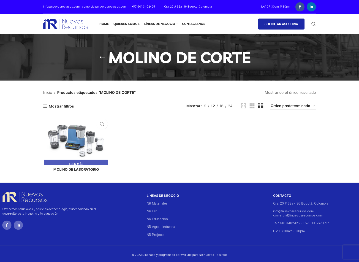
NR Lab (152, 209)
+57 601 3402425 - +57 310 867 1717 (301, 221)
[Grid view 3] (252, 106)
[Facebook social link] (300, 6)
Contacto (282, 194)
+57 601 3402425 (143, 6)
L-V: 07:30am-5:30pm (289, 229)
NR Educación (157, 217)
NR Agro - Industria (161, 225)
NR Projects (155, 233)
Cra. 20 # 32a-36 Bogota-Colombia (188, 6)
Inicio (47, 92)
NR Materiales (157, 201)
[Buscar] (313, 24)
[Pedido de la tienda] (293, 106)
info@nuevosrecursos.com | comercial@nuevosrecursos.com (85, 6)
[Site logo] (65, 23)
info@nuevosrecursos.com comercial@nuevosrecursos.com (298, 211)
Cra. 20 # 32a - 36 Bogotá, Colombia (300, 201)
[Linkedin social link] (311, 6)
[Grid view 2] (243, 106)
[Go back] (102, 57)
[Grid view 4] (260, 106)
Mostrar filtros (61, 106)
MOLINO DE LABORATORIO (76, 169)
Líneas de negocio (163, 194)
